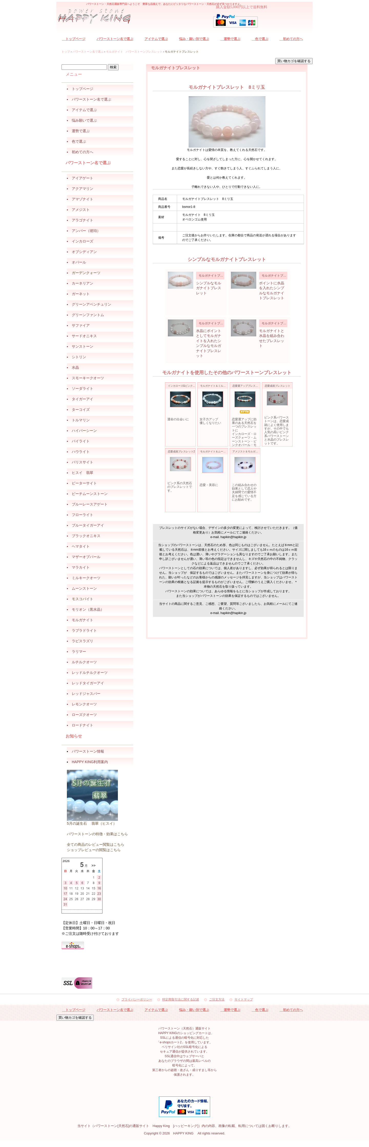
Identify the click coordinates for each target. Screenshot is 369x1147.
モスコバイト (82, 599)
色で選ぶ (260, 39)
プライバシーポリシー (136, 999)
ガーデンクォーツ (86, 273)
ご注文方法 (216, 999)
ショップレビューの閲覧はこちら (94, 850)
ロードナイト (82, 725)
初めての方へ (291, 39)
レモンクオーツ (84, 704)
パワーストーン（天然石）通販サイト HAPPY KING (97, 16)
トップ (65, 51)
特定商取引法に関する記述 (180, 999)
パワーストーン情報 (88, 751)
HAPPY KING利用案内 (90, 762)
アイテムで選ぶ (156, 39)
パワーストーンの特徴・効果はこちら (97, 834)
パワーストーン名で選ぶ (115, 39)
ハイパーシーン (84, 431)
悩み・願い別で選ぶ (194, 39)
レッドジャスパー (86, 694)
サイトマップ (243, 999)
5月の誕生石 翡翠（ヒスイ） (92, 823)
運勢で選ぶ (230, 39)
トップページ (73, 39)
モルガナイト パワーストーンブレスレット (134, 51)
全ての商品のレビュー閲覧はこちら (95, 844)
